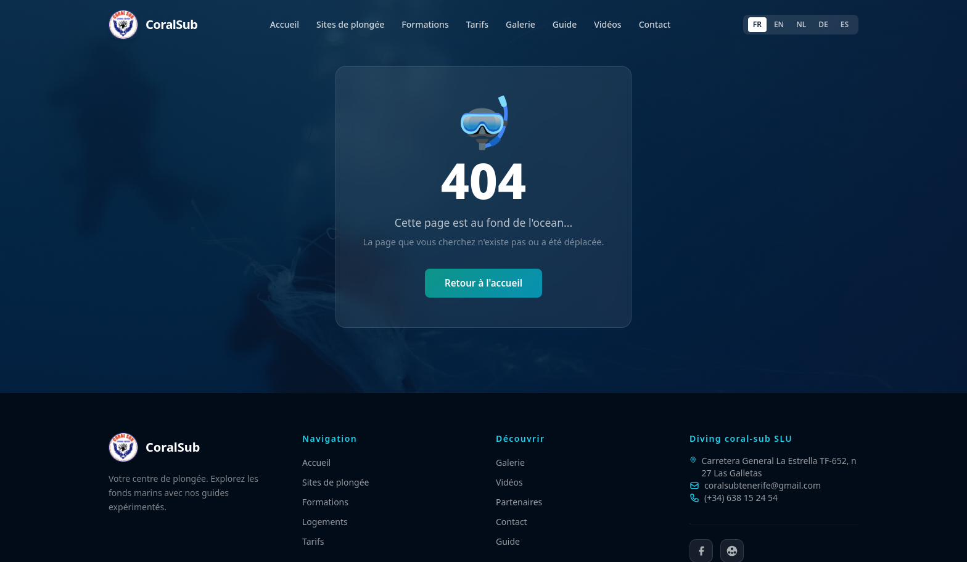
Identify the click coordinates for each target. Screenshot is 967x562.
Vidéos (607, 24)
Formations (424, 24)
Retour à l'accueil (483, 283)
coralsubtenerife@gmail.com (762, 485)
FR (757, 24)
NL (801, 24)
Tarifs (477, 24)
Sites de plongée (350, 24)
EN (779, 24)
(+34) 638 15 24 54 (741, 497)
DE (823, 24)
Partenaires (519, 502)
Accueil (284, 24)
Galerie (520, 24)
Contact (655, 24)
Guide (565, 24)
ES (845, 24)
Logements (325, 521)
